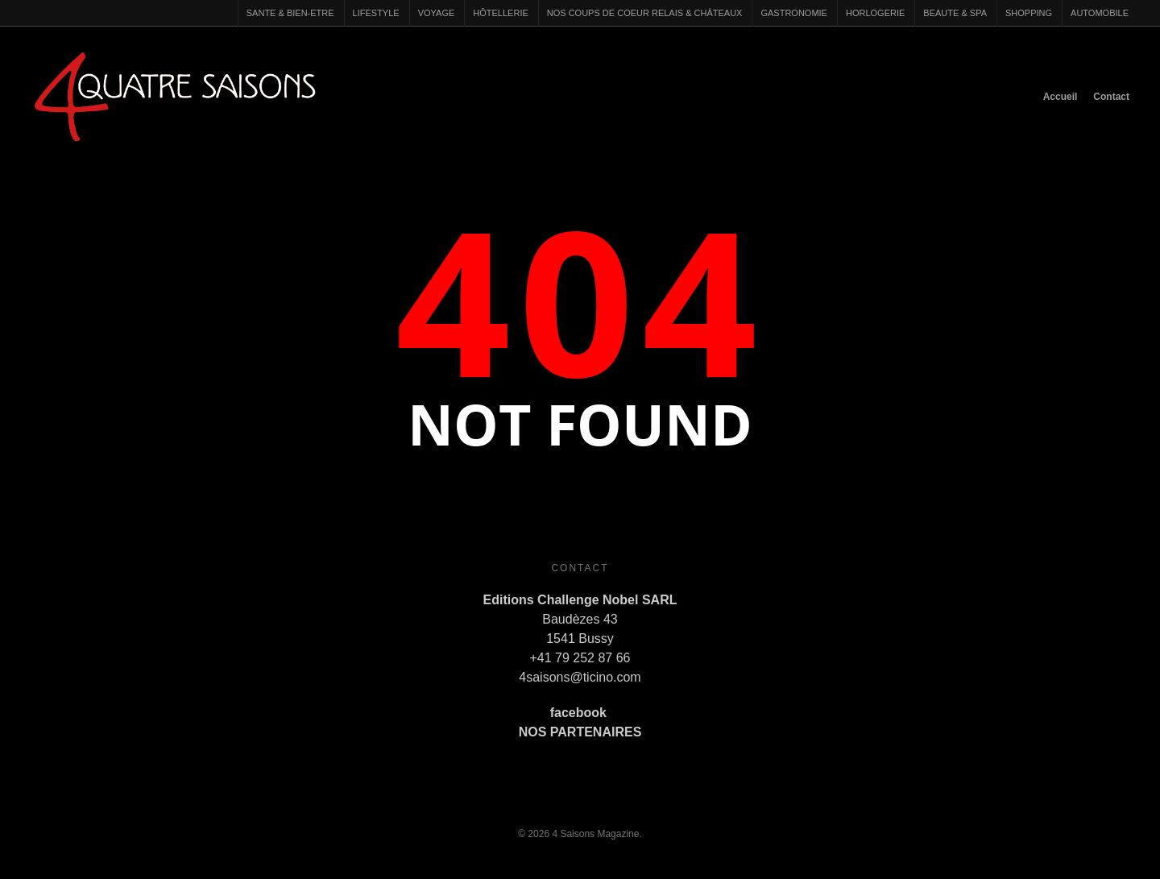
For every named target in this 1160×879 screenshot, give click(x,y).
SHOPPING (1028, 13)
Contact (1111, 96)
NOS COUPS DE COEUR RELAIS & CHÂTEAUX (645, 13)
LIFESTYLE (376, 13)
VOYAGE (436, 13)
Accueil (1060, 96)
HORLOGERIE (875, 13)
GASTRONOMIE (793, 13)
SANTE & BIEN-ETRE (290, 13)
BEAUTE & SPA (955, 13)
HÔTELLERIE (500, 13)
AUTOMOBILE (1100, 13)
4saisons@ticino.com (579, 677)
